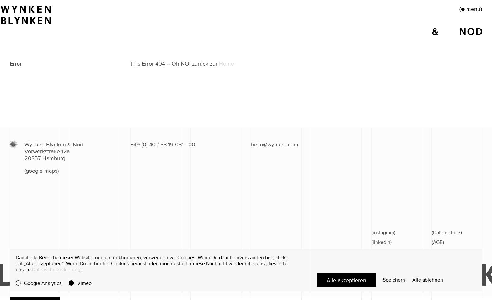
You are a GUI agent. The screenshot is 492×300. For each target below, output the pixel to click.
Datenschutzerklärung (56, 269)
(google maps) (41, 170)
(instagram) (383, 232)
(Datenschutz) (447, 232)
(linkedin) (382, 242)
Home (226, 63)
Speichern (394, 280)
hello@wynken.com (274, 144)
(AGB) (438, 242)
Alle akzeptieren (346, 280)
